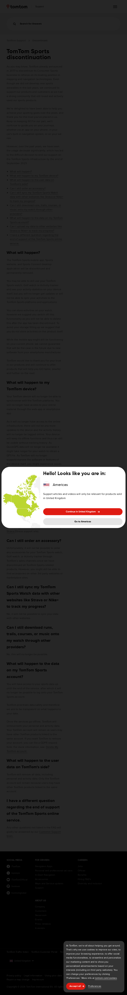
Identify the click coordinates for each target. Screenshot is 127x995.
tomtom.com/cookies (106, 978)
